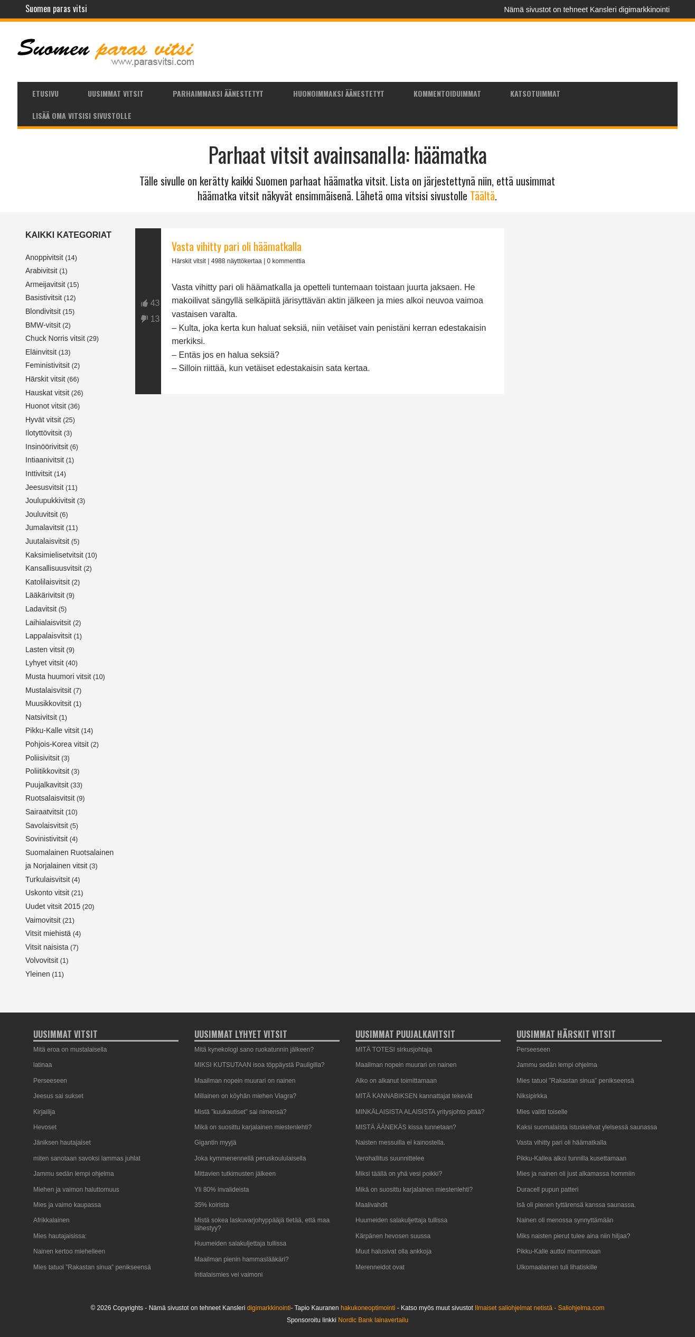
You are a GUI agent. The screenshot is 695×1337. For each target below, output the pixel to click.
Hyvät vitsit (43, 419)
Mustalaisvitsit (48, 690)
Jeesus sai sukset (58, 1096)
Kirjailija (44, 1112)
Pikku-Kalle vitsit (52, 730)
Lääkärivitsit (44, 595)
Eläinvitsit (41, 352)
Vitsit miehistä (48, 933)
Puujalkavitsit (47, 785)
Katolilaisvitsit (47, 582)
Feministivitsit (47, 365)
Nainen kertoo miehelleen (69, 1251)
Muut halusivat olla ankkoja (393, 1251)
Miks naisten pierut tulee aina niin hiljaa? (573, 1236)
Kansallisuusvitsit (53, 568)
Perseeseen (50, 1080)
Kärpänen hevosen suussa (392, 1236)
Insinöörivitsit (46, 446)
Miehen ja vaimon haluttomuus (76, 1189)
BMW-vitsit (43, 325)
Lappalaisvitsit (48, 636)
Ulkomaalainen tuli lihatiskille (556, 1267)
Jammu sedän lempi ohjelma (73, 1173)
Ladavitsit (41, 609)
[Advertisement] (319, 515)
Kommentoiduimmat (447, 93)
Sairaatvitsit (44, 811)
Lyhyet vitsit (44, 662)
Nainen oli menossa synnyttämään (564, 1220)
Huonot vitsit (45, 406)
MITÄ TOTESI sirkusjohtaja (393, 1049)
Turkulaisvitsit (47, 879)
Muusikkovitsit (48, 703)
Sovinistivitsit (46, 838)
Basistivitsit (43, 297)
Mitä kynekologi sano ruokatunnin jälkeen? (254, 1049)
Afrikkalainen (51, 1220)
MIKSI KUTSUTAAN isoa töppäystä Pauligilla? (259, 1065)
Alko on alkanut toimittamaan (396, 1080)
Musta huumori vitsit (58, 676)
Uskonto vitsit (47, 892)
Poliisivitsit (42, 758)
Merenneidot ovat (380, 1267)
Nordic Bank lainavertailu (373, 1320)
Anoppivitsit (44, 257)
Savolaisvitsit (46, 825)
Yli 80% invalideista (221, 1189)
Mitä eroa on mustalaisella (70, 1049)
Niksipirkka (531, 1096)
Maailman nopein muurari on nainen (244, 1080)
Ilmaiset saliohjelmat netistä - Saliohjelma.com (539, 1308)
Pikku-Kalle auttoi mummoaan (558, 1251)
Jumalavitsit (44, 527)
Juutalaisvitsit (47, 541)
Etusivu (45, 93)
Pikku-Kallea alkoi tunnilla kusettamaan (571, 1158)
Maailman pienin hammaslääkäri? (241, 1259)
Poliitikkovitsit (47, 771)
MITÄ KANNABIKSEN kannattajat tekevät (413, 1096)
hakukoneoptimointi (368, 1308)
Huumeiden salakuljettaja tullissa (240, 1243)
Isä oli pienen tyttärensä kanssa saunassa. (576, 1205)
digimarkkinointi (269, 1308)
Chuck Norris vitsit (55, 338)
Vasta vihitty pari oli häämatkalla (237, 246)
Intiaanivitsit (44, 460)
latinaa (42, 1065)
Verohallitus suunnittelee (389, 1158)
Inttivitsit (38, 473)
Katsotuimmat (535, 93)
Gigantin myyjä (215, 1142)
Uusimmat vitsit (116, 93)
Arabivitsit (41, 270)
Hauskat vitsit (47, 392)
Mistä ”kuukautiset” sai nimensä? (240, 1112)
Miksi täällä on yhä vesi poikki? (398, 1173)
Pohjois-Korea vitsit (57, 744)
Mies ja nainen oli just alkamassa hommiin (575, 1173)
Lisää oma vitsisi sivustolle (82, 115)
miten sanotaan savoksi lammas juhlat (86, 1158)
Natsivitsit (41, 717)
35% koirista (211, 1205)
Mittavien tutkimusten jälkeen (235, 1173)
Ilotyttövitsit (43, 433)
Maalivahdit (371, 1205)
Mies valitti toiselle (542, 1112)
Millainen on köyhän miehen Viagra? (245, 1096)
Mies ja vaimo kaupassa (67, 1205)
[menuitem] (45, 93)
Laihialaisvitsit (48, 622)
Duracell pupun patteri (547, 1189)
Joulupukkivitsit (50, 500)
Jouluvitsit (41, 514)
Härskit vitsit (45, 379)
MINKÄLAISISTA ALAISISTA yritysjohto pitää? (419, 1112)
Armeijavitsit (45, 284)
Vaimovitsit (43, 920)
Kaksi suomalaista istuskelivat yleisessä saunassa (586, 1127)
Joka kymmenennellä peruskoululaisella (250, 1158)
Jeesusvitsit (44, 487)
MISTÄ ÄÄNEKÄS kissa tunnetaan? (405, 1127)
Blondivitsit (43, 311)
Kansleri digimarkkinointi (630, 9)
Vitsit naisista (46, 947)
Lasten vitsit (44, 649)
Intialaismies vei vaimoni (228, 1274)
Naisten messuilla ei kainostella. (400, 1142)
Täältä (482, 195)
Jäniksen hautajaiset (62, 1142)
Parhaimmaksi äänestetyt (218, 93)
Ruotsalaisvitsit (49, 798)
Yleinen (37, 974)
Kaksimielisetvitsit (54, 555)
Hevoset (45, 1127)
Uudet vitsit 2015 (52, 906)
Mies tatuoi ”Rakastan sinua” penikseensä (92, 1267)
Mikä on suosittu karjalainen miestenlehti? (253, 1127)
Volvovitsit (41, 960)
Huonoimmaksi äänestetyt (338, 93)
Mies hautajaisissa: (60, 1236)
